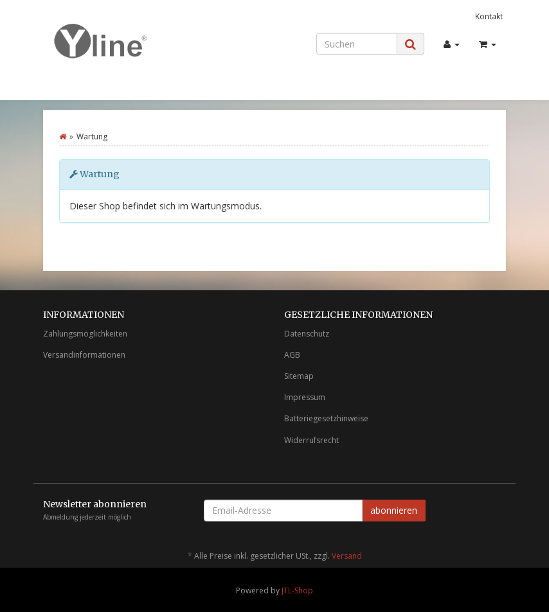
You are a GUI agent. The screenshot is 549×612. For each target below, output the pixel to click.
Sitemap (299, 376)
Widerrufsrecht (311, 440)
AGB (292, 354)
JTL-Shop (297, 590)
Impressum (304, 397)
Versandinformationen (84, 354)
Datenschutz (306, 333)
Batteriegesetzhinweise (326, 418)
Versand (347, 555)
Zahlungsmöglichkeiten (85, 333)
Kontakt (489, 16)
